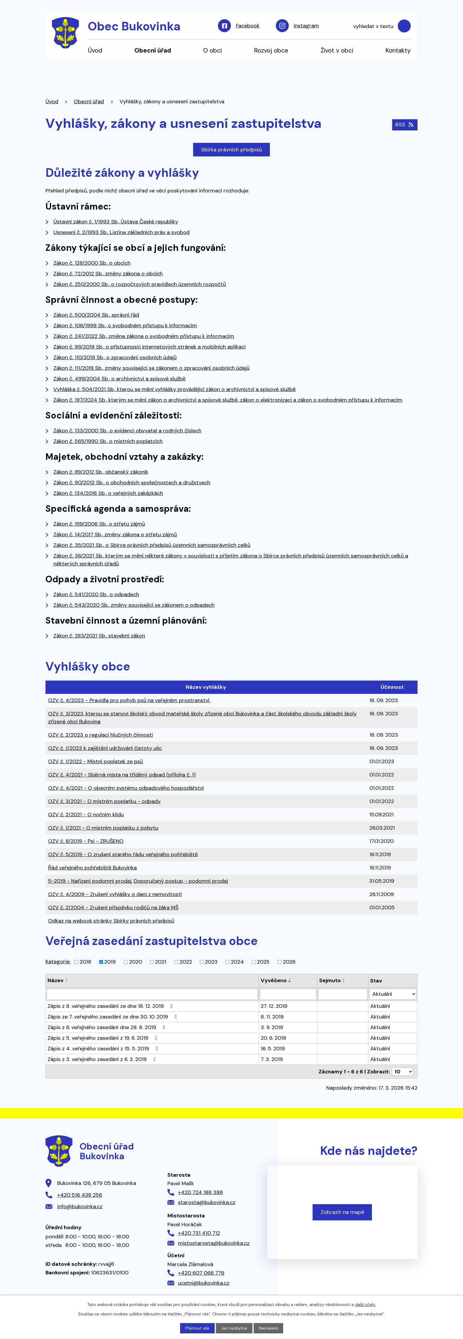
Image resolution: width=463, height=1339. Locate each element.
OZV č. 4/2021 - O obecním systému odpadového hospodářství (126, 788)
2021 (160, 961)
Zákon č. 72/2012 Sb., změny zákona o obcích (108, 273)
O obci (212, 50)
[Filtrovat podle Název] (152, 994)
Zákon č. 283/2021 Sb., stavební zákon (99, 635)
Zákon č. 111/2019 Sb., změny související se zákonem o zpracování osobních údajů (151, 368)
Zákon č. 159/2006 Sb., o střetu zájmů (99, 523)
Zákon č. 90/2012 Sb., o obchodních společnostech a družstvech (131, 482)
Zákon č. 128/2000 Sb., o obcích (92, 263)
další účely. (365, 1304)
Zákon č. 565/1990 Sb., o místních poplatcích (108, 441)
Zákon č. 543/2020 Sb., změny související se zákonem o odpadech (134, 605)
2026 (289, 961)
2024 (237, 961)
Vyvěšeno (274, 980)
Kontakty (398, 50)
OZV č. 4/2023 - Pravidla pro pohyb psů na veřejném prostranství (129, 700)
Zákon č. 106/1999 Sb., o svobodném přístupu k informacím (125, 325)
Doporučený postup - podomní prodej (181, 881)
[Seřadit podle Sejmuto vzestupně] (344, 979)
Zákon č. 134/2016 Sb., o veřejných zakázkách (108, 493)
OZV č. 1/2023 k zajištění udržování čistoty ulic (105, 748)
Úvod (95, 50)
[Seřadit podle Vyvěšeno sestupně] (290, 981)
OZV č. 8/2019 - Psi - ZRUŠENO (85, 841)
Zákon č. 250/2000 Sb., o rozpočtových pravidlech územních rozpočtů (139, 284)
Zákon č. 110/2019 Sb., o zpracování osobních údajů (115, 357)
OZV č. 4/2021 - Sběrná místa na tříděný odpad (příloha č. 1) (121, 774)
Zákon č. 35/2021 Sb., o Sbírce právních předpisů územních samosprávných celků (151, 545)
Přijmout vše (197, 1328)
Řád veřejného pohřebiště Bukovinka (92, 867)
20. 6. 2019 (273, 1038)
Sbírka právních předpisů (231, 149)
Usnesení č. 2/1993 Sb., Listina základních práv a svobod (121, 232)
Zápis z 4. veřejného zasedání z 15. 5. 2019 (104, 1048)
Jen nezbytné (234, 1328)
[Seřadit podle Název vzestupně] (66, 979)
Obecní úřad (152, 50)
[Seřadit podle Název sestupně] (66, 981)
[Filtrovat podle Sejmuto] (343, 994)
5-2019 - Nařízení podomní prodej (89, 881)
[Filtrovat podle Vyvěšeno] (288, 994)
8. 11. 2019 (272, 1016)
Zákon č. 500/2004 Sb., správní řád (96, 314)
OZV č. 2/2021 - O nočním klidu (86, 814)
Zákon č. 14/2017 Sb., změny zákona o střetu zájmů (115, 534)
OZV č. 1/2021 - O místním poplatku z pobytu (103, 827)
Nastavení (268, 1328)
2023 (211, 961)
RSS (405, 124)
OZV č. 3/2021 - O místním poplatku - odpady (104, 801)
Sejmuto (330, 980)
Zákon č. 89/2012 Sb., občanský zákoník (100, 471)
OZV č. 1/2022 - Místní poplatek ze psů (95, 761)
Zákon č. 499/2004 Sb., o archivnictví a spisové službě (119, 378)
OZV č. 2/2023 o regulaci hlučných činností (100, 734)
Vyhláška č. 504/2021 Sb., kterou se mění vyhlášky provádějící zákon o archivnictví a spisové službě (174, 389)
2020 (135, 961)
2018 (85, 961)
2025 (263, 961)
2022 (186, 961)
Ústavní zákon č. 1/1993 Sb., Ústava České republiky (115, 221)
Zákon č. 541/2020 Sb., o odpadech (96, 594)
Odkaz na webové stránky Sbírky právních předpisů (111, 920)
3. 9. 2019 (272, 1027)
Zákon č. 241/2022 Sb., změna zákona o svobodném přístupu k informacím (143, 336)
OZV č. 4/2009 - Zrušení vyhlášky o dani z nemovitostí (115, 894)
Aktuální (380, 1006)
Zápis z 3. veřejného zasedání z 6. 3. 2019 (103, 1059)
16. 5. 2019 (273, 1048)
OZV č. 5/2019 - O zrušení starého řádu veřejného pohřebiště (123, 854)
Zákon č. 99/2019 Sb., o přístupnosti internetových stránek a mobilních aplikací (149, 346)
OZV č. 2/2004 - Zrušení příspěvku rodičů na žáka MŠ (113, 907)
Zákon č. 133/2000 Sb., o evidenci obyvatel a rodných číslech (127, 430)
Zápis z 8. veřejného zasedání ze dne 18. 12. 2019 (111, 1006)
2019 (110, 961)
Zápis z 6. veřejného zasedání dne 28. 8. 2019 (107, 1027)
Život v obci (337, 50)
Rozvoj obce (271, 50)
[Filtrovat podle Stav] (392, 994)
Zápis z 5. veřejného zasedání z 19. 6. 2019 (103, 1038)
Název (55, 980)
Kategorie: (57, 961)
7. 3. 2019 (272, 1059)
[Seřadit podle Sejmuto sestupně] (344, 981)
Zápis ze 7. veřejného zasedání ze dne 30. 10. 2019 (113, 1016)
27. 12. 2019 (274, 1006)
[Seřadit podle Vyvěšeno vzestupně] (290, 979)
